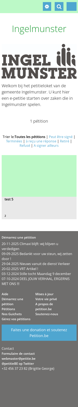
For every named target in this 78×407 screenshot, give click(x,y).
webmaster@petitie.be (19, 358)
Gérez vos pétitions (16, 319)
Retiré (64, 141)
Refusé (25, 145)
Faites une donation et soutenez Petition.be (39, 332)
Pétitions (8, 309)
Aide (5, 294)
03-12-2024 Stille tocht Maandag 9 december (36, 273)
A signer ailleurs (46, 145)
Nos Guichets (12, 314)
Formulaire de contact (18, 353)
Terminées (14, 141)
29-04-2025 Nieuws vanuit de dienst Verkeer (36, 263)
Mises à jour (44, 294)
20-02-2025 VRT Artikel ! (20, 268)
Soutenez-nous (46, 314)
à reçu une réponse (41, 141)
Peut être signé (61, 136)
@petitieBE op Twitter (18, 363)
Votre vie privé (46, 299)
